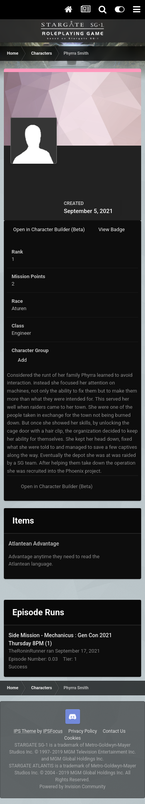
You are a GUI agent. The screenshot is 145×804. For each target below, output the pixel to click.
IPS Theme (25, 731)
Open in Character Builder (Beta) (49, 229)
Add (22, 360)
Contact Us (114, 731)
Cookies (72, 738)
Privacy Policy (82, 731)
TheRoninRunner (27, 651)
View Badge (112, 229)
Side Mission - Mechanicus (42, 635)
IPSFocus (52, 731)
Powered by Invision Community (72, 786)
